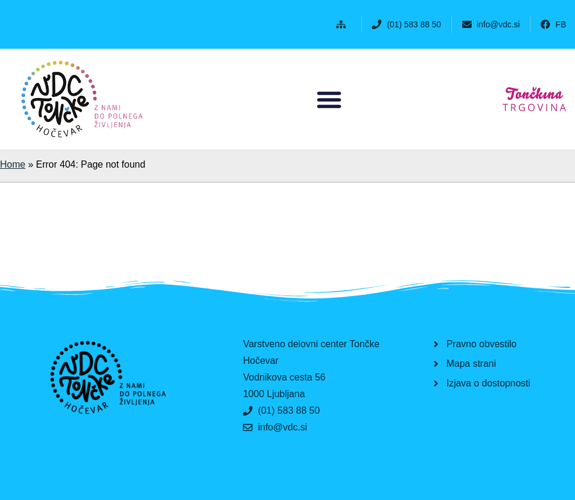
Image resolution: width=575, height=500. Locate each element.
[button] (343, 24)
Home (13, 164)
